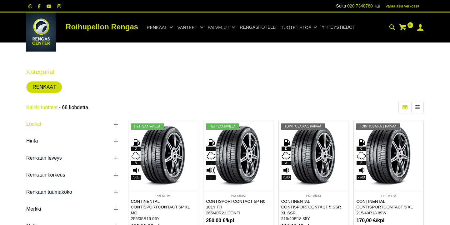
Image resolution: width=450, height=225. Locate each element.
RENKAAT (44, 87)
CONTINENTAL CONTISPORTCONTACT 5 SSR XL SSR (311, 207)
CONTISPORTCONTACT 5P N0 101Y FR (235, 204)
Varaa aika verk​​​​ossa (402, 6)
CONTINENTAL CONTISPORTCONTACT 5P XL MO (160, 207)
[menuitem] (258, 27)
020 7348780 (360, 5)
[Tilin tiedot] (420, 28)
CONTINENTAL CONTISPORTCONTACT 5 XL (384, 204)
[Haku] (392, 28)
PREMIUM (163, 196)
